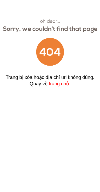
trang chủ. (59, 83)
